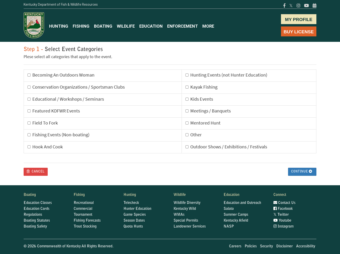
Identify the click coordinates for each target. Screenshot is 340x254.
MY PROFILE (298, 19)
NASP (229, 226)
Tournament (83, 215)
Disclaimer (284, 246)
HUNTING (58, 26)
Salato (229, 209)
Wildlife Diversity (187, 203)
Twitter (281, 215)
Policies (251, 246)
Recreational (84, 203)
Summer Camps (236, 215)
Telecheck (131, 203)
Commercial (83, 209)
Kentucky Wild (185, 209)
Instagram (283, 226)
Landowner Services (190, 226)
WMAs (179, 215)
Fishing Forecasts (87, 221)
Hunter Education (137, 209)
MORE (208, 26)
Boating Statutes (37, 221)
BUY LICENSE (299, 31)
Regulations (33, 215)
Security (266, 246)
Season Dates (134, 221)
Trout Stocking (85, 226)
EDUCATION (151, 26)
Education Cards (36, 209)
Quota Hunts (133, 226)
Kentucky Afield (236, 221)
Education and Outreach (242, 203)
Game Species (134, 215)
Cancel (36, 171)
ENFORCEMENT (182, 26)
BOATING (103, 26)
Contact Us (284, 203)
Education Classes (38, 203)
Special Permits (186, 221)
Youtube (282, 221)
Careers (235, 246)
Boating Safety (35, 226)
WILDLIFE (126, 26)
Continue (301, 171)
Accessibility (305, 246)
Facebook (283, 209)
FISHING (81, 26)
